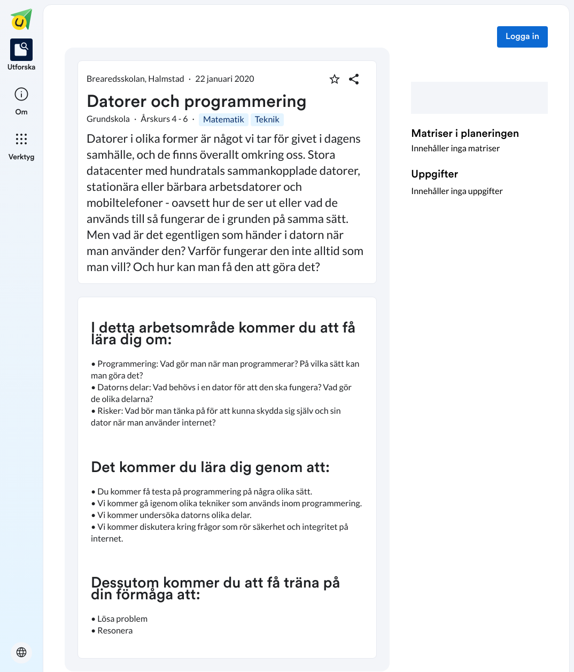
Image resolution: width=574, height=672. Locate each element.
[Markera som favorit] (334, 79)
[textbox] (227, 477)
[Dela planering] (353, 79)
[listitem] (21, 55)
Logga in (522, 37)
